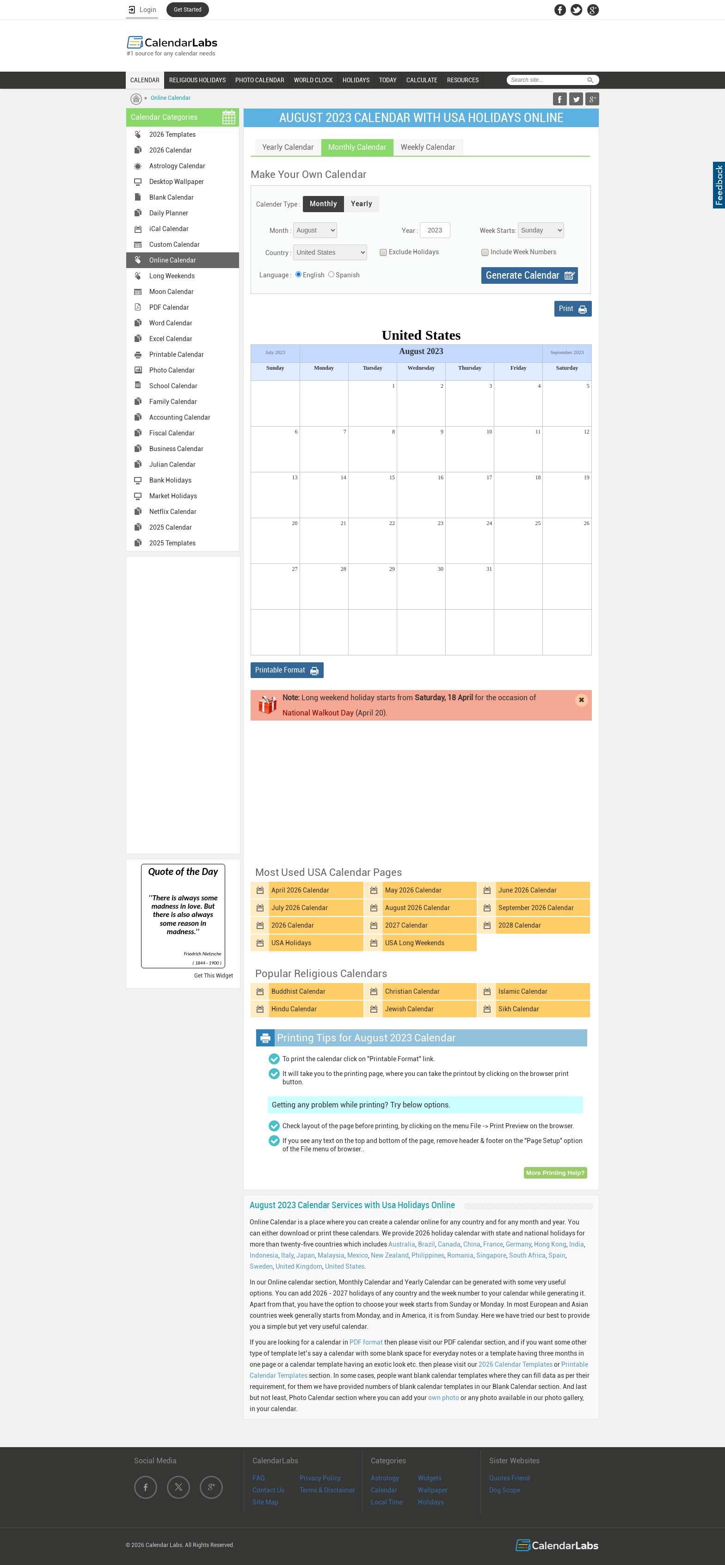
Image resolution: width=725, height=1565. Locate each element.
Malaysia (331, 1255)
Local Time (387, 1502)
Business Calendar (176, 448)
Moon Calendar (171, 291)
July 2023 (275, 352)
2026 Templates (172, 134)
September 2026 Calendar (536, 907)
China (471, 1244)
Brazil (426, 1244)
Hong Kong (550, 1244)
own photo (443, 1397)
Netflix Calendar (173, 511)
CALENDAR (145, 80)
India (576, 1244)
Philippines (428, 1255)
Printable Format (280, 670)
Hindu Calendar (294, 1009)
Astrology (385, 1478)
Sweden (261, 1266)
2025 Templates (172, 543)
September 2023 (567, 352)
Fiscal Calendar (172, 433)
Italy (287, 1255)
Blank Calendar (171, 197)
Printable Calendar (176, 354)
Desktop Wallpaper (176, 181)
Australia (401, 1244)
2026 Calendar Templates (516, 1364)
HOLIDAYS (356, 80)
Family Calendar (173, 401)
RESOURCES (463, 80)
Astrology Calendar (177, 166)
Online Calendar (170, 98)
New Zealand (390, 1255)
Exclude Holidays (407, 252)
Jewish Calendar (409, 1009)
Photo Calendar (172, 370)
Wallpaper (433, 1490)
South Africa (527, 1255)
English (314, 275)
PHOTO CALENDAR (259, 80)
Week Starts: (498, 230)
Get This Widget (213, 975)
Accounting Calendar (179, 417)
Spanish (348, 275)
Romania (460, 1255)
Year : (410, 230)
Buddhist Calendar (298, 991)
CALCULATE (421, 80)
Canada (449, 1244)
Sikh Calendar (518, 1009)
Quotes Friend (509, 1478)
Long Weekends (172, 276)
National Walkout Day (318, 713)
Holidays (431, 1502)
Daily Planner (168, 213)
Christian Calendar (412, 991)
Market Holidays (173, 496)
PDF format (366, 1342)
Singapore (491, 1255)
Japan (305, 1255)
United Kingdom (299, 1266)
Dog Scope (504, 1490)
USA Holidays (291, 943)
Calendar (384, 1490)
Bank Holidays (170, 480)
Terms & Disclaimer (327, 1490)
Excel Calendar (170, 338)
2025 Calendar (170, 527)
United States (344, 1266)
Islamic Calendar (522, 991)
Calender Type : (278, 204)
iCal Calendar (169, 228)
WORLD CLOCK (313, 80)
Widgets (430, 1478)
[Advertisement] (183, 704)
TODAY (388, 80)
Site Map (265, 1502)
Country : (278, 253)
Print (566, 308)
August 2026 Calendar (417, 907)
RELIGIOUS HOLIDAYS (197, 80)
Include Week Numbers (516, 252)
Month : (281, 230)
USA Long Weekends (414, 943)
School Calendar (173, 386)
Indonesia (264, 1255)
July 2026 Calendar (299, 907)
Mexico (357, 1255)
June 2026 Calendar (527, 890)
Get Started (188, 9)
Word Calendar (170, 323)
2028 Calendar (519, 925)
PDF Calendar (169, 307)
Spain (556, 1255)
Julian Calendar (172, 464)
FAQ (258, 1478)
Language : (275, 275)
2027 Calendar (406, 925)
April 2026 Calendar (300, 890)
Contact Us (268, 1490)
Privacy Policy (320, 1478)
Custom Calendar (174, 244)
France (493, 1244)
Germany (518, 1244)
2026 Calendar (170, 150)
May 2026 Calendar (413, 890)
